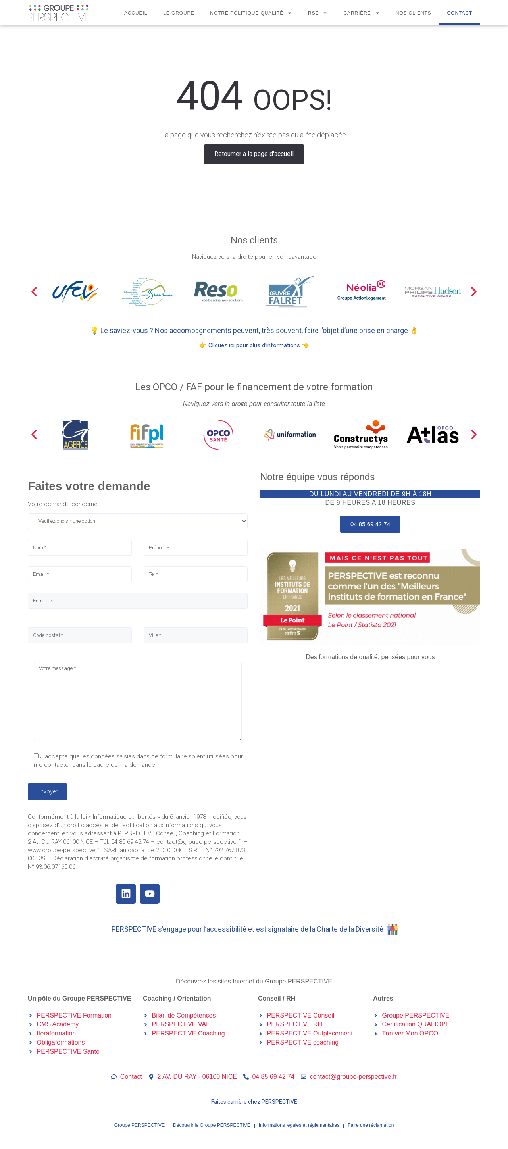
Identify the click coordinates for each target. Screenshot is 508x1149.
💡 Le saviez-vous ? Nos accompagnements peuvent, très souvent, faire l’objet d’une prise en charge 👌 (254, 330)
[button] (34, 291)
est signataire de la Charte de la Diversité (319, 929)
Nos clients (413, 13)
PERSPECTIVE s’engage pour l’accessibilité (179, 929)
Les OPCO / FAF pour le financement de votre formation (254, 387)
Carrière (361, 13)
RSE (317, 13)
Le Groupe (178, 13)
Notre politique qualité (251, 13)
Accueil (135, 13)
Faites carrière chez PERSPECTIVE (254, 1102)
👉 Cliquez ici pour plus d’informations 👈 (254, 345)
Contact (459, 13)
